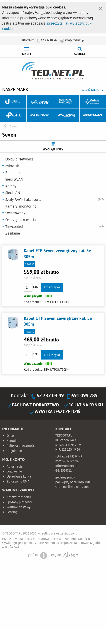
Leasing (12, 512)
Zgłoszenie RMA (18, 481)
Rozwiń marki (89, 90)
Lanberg (66, 115)
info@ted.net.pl (74, 40)
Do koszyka (52, 287)
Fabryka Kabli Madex (66, 101)
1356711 (66, 470)
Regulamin (14, 451)
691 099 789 (84, 395)
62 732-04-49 (49, 40)
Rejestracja (15, 466)
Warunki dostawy (18, 507)
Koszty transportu (19, 497)
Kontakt (28, 40)
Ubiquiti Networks (13, 101)
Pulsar (93, 101)
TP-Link (13, 115)
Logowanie (14, 471)
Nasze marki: (16, 89)
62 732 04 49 (50, 395)
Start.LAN (93, 115)
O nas (10, 436)
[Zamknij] (100, 7)
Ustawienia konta (19, 476)
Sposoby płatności (19, 502)
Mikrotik (40, 101)
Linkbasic (40, 115)
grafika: (37, 555)
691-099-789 (71, 461)
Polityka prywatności (21, 446)
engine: (64, 555)
